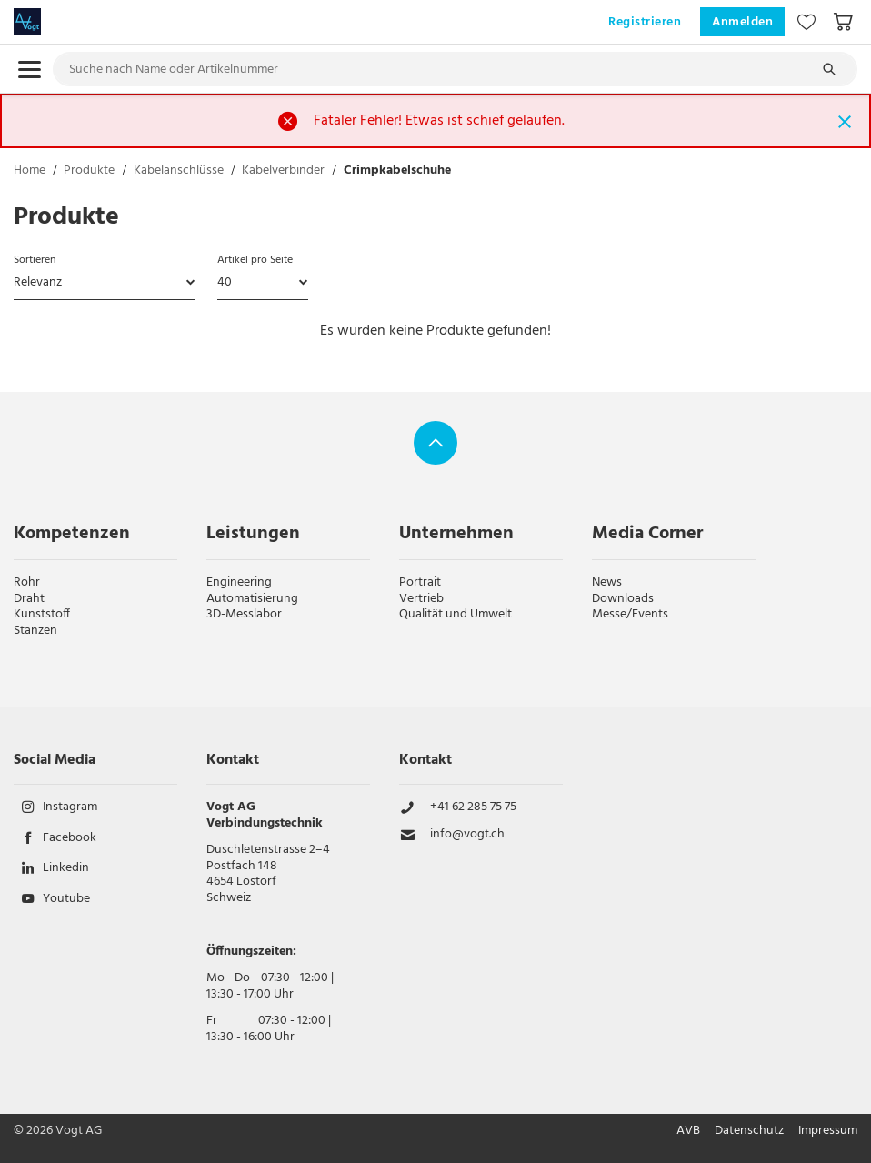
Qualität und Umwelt (455, 614)
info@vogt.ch (467, 835)
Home (29, 172)
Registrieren (644, 22)
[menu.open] (29, 69)
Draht (29, 598)
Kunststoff (42, 614)
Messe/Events (630, 614)
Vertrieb (421, 598)
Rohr (27, 582)
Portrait (420, 582)
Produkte (89, 172)
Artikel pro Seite (255, 260)
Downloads (623, 598)
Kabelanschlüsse (179, 172)
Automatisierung (252, 598)
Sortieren (34, 260)
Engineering (239, 582)
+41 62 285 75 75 (473, 807)
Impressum (827, 1131)
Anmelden (742, 22)
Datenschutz (749, 1131)
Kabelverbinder (283, 172)
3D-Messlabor (244, 614)
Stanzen (35, 630)
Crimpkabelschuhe (397, 172)
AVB (688, 1131)
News (607, 582)
